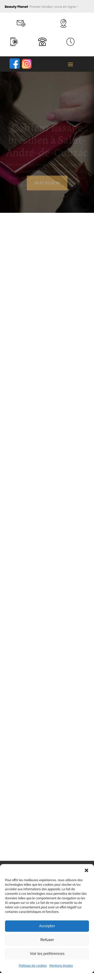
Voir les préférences (47, 953)
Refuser (47, 940)
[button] (86, 870)
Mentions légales (61, 965)
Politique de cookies (33, 965)
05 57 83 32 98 (47, 184)
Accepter (47, 926)
